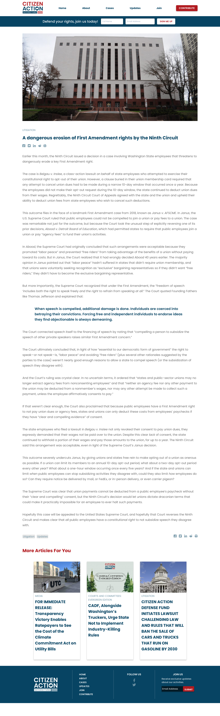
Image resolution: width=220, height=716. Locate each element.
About (86, 8)
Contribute (187, 8)
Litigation (30, 130)
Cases (110, 8)
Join (159, 8)
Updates (135, 8)
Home (62, 8)
